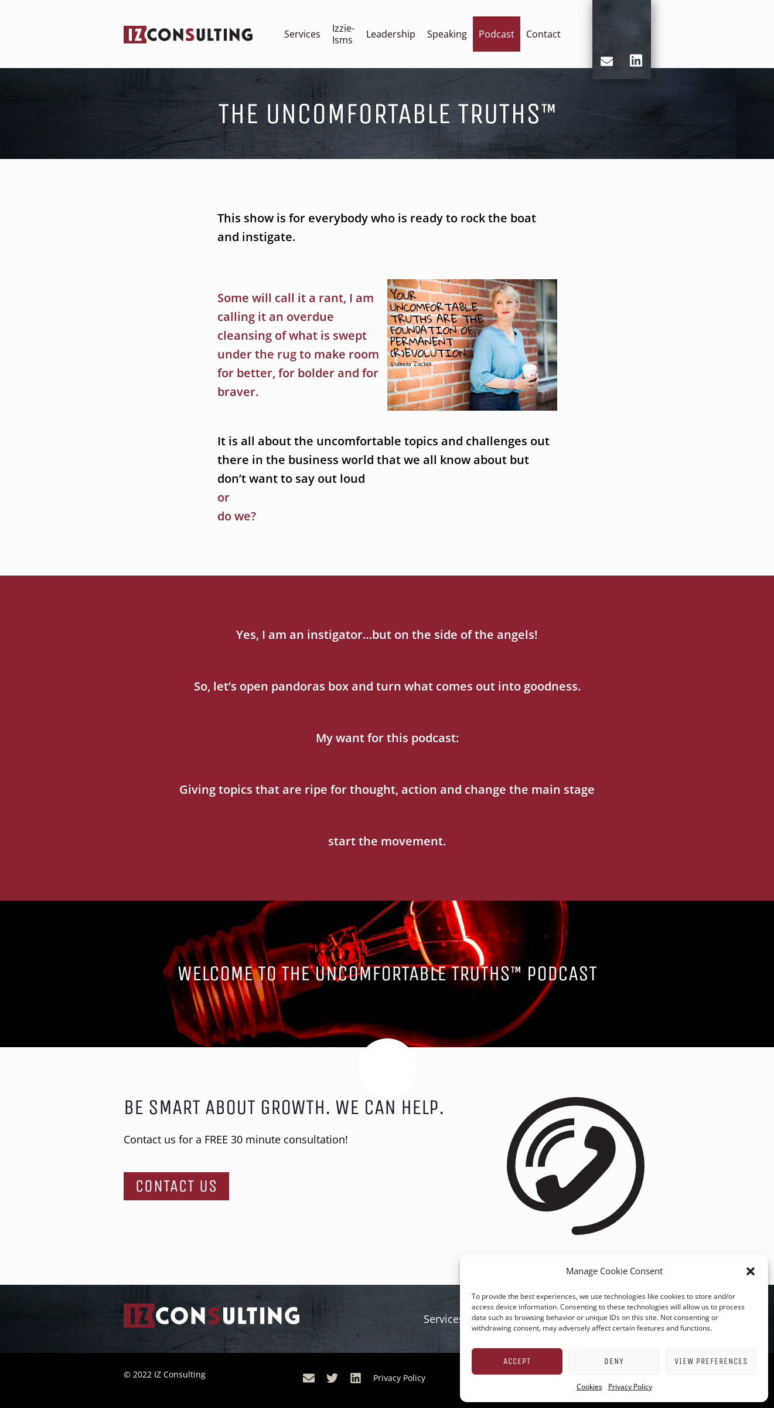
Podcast (496, 34)
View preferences (711, 1361)
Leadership (390, 34)
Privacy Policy (630, 1387)
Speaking (447, 34)
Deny (614, 1361)
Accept (517, 1361)
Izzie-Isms (343, 34)
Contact (543, 34)
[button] (750, 1271)
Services (302, 34)
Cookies (589, 1387)
